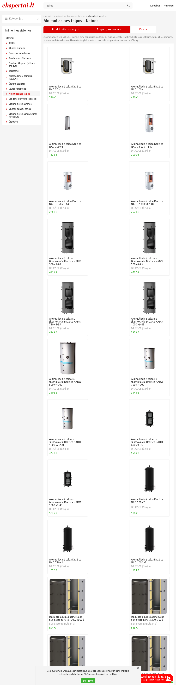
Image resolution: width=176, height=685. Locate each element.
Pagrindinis (48, 16)
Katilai (12, 43)
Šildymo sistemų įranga (20, 104)
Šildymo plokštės (17, 83)
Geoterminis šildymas (19, 53)
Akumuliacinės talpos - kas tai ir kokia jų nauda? (76, 655)
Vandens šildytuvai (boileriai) (23, 99)
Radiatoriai (14, 71)
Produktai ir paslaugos (65, 29)
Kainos (143, 29)
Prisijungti (169, 5)
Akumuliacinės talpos (19, 94)
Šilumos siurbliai (17, 48)
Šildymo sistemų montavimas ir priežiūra (23, 115)
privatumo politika (108, 674)
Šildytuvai (13, 121)
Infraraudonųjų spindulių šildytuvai (21, 77)
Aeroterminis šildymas (20, 58)
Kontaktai (155, 5)
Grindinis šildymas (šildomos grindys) (22, 64)
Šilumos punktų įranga (20, 109)
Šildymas (10, 38)
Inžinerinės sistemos (18, 30)
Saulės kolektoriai (17, 88)
